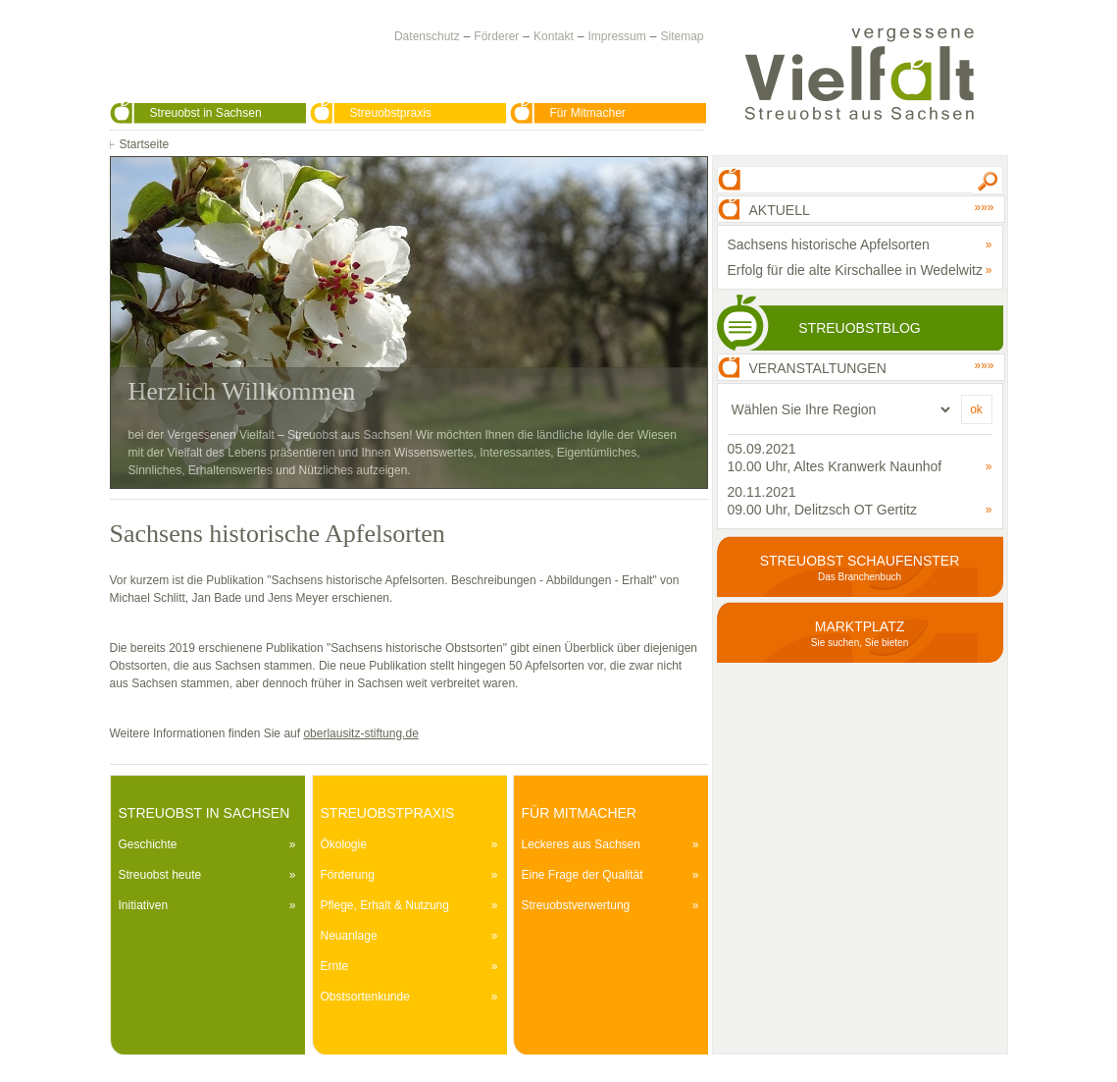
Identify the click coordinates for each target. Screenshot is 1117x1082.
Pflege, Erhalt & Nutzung (385, 905)
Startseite (145, 144)
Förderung (348, 875)
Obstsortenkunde (365, 996)
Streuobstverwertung (576, 905)
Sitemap (681, 36)
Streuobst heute (160, 875)
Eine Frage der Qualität (582, 875)
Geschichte (148, 844)
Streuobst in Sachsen (206, 113)
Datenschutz (427, 36)
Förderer (496, 36)
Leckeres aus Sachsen (581, 844)
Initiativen (144, 905)
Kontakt (553, 36)
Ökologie (344, 844)
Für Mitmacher (588, 113)
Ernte (335, 966)
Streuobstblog (859, 328)
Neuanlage (349, 936)
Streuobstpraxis (391, 113)
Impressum (616, 36)
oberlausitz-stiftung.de (360, 733)
